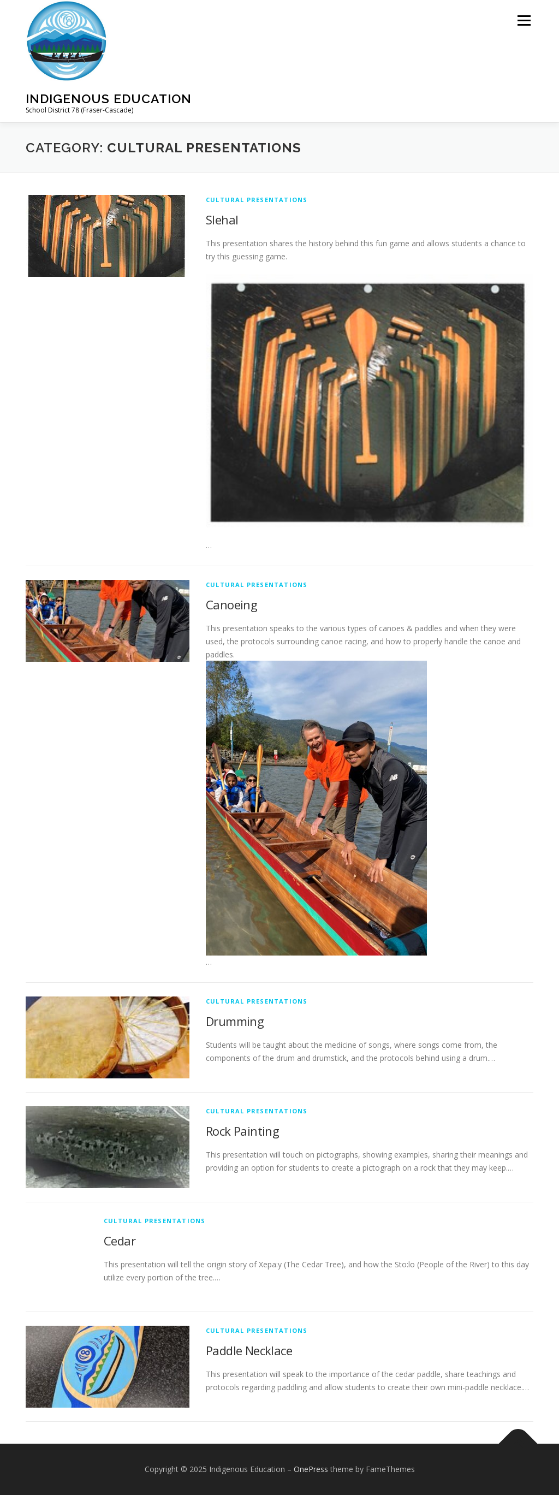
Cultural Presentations (256, 199)
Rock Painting (242, 1131)
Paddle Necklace (249, 1350)
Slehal (222, 219)
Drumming (235, 1021)
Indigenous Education (109, 98)
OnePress (311, 1469)
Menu (523, 20)
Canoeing (231, 604)
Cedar (119, 1240)
